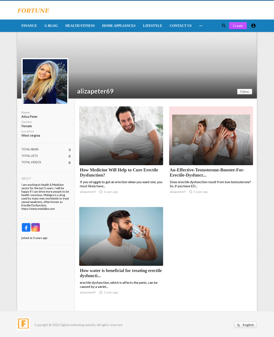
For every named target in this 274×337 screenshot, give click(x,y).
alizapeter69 (95, 91)
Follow (244, 91)
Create (238, 26)
